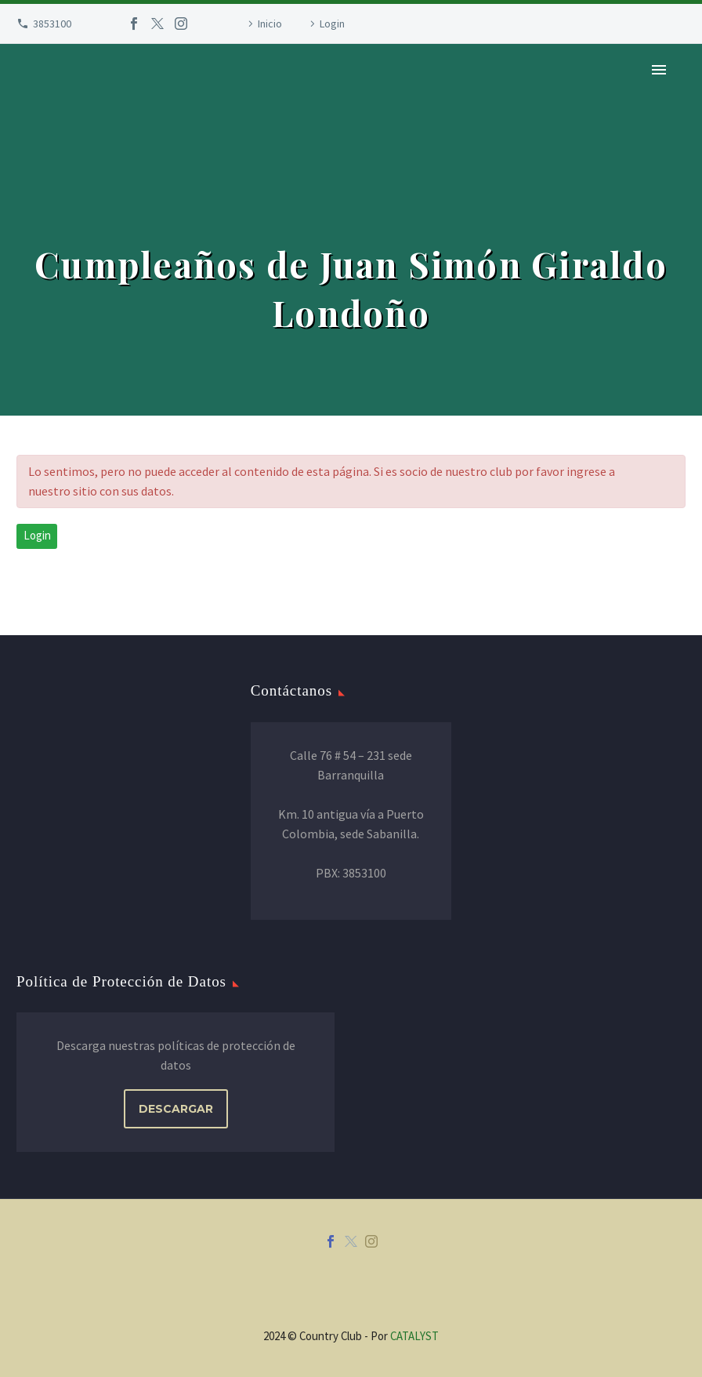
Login (332, 23)
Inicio (270, 23)
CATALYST (414, 1335)
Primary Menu (659, 69)
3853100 (52, 23)
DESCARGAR (176, 1109)
